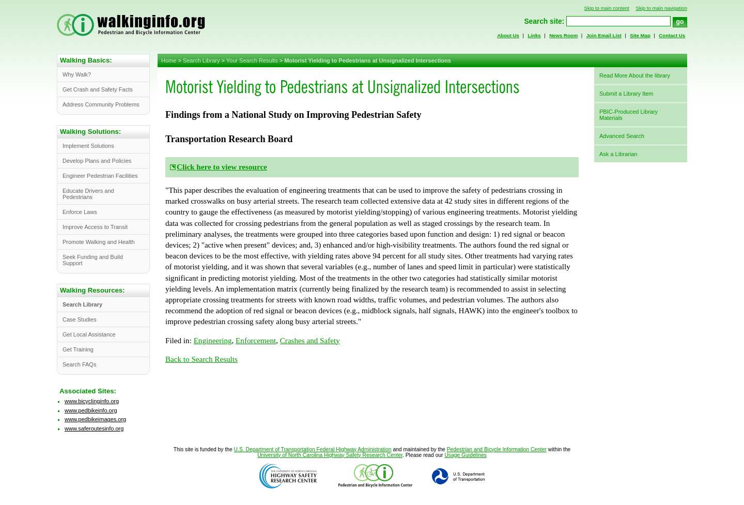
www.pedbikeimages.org (95, 419)
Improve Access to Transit (95, 227)
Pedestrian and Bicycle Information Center (497, 449)
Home (168, 60)
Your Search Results (252, 60)
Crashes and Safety (310, 340)
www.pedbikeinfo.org (91, 410)
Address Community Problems (101, 104)
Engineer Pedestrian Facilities (100, 176)
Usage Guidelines (465, 455)
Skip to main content (606, 8)
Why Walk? (77, 74)
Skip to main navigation (661, 8)
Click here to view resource (222, 167)
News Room (563, 35)
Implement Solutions (88, 146)
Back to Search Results (201, 359)
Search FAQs (79, 364)
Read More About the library (634, 75)
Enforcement (256, 340)
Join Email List (604, 35)
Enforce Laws (80, 212)
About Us (508, 35)
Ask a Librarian (618, 154)
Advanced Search (621, 136)
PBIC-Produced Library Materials (628, 115)
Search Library (201, 60)
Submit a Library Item (626, 93)
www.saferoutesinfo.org (94, 428)
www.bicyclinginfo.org (92, 401)
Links (534, 35)
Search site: (544, 21)
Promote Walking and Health (99, 242)
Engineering (213, 340)
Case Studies (79, 319)
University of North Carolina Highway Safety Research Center (329, 455)
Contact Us (672, 35)
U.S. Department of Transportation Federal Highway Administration (313, 449)
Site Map (640, 35)
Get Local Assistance (89, 334)
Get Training (78, 349)
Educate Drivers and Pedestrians (88, 194)
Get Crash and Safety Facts (98, 89)
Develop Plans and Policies (97, 161)
